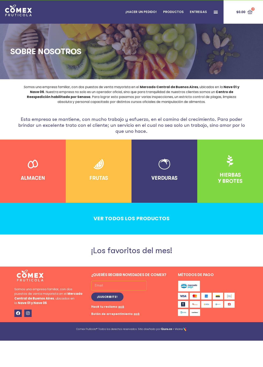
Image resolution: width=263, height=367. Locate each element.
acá (121, 305)
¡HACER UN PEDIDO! (141, 12)
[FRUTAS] (98, 164)
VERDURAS (164, 178)
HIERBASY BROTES (230, 178)
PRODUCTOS (173, 12)
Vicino (179, 327)
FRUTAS (98, 178)
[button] (215, 12)
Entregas (198, 12)
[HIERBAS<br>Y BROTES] (230, 161)
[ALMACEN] (33, 164)
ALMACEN (33, 178)
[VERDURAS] (164, 164)
